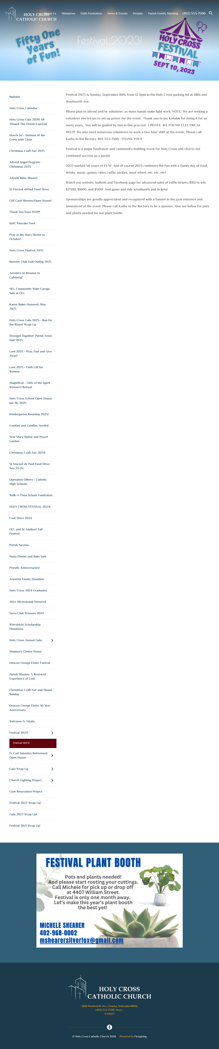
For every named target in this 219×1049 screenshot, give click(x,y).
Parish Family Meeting (163, 13)
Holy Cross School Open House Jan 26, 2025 (30, 400)
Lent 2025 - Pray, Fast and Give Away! (30, 353)
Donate (138, 13)
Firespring (140, 1037)
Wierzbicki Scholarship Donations (25, 627)
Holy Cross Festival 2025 (26, 250)
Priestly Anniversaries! (24, 568)
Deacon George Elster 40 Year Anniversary (29, 708)
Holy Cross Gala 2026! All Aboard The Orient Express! (28, 121)
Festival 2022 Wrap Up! (25, 803)
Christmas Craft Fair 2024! (27, 453)
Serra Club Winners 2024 (26, 613)
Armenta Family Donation (26, 579)
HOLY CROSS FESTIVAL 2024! (29, 507)
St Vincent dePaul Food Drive (29, 189)
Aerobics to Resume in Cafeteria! (24, 275)
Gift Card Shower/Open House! (30, 201)
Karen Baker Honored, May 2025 (27, 306)
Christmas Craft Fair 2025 (27, 151)
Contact (109, 1014)
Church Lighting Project (32, 780)
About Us (50, 13)
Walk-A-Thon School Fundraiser (31, 495)
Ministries (68, 13)
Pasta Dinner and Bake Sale (27, 556)
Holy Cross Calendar (23, 108)
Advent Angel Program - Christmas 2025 (25, 164)
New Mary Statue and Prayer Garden (28, 439)
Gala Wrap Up (32, 769)
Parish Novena (19, 545)
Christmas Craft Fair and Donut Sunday (30, 692)
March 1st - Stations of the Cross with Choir (27, 137)
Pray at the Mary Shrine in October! (27, 237)
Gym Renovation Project (25, 791)
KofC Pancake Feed (22, 223)
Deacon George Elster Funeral (29, 663)
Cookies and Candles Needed (29, 425)
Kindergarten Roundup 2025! (29, 414)
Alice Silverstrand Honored (27, 602)
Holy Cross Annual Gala (32, 640)
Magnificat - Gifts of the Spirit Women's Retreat (29, 385)
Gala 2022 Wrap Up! (23, 814)
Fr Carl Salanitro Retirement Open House (32, 756)
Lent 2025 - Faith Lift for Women (26, 369)
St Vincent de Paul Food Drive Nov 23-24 (29, 466)
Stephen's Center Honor (25, 651)
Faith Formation (91, 13)
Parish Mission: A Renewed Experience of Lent (27, 676)
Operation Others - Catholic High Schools (28, 482)
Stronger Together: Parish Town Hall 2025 (30, 338)
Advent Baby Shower (23, 178)
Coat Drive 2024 (20, 518)
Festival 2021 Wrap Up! (24, 826)
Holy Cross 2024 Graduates (28, 590)
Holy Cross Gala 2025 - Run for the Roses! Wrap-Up (30, 322)
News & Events (117, 13)
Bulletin (14, 97)
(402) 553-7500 (194, 13)
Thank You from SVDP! (24, 212)
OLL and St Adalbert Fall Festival (26, 531)
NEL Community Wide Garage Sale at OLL (29, 291)
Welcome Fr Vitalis (22, 721)
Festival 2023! (32, 733)
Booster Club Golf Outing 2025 (30, 262)
